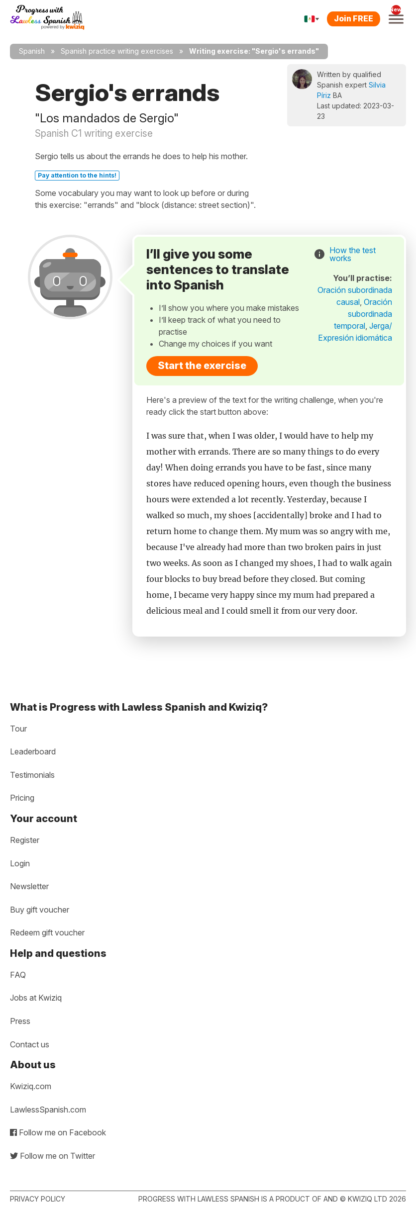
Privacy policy (37, 1199)
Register (24, 840)
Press (20, 1021)
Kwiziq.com (30, 1086)
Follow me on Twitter (52, 1156)
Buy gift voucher (39, 910)
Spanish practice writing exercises (117, 51)
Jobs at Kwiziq (36, 998)
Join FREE (353, 18)
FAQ (18, 975)
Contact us (29, 1044)
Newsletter (29, 886)
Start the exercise (202, 365)
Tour (18, 729)
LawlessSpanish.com (48, 1109)
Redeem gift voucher (47, 932)
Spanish (32, 51)
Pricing (22, 798)
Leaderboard (33, 751)
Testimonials (32, 775)
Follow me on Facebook (58, 1132)
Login (20, 863)
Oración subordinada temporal (363, 314)
